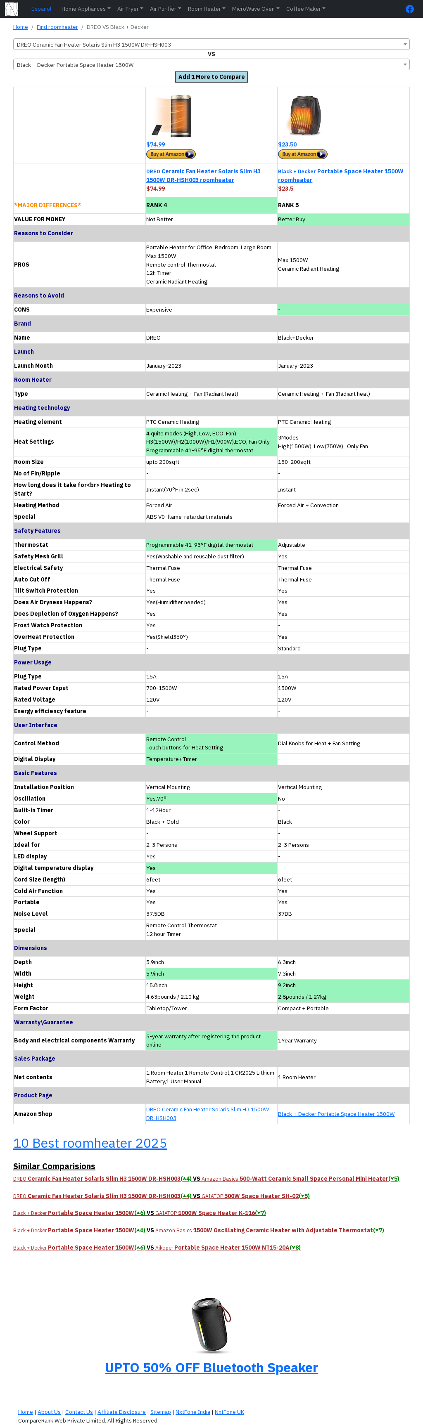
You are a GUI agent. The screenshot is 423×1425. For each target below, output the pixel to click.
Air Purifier (163, 8)
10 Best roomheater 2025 (90, 1142)
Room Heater (204, 8)
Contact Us (79, 1412)
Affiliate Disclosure (121, 1412)
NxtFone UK (229, 1412)
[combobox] (211, 44)
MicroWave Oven (253, 8)
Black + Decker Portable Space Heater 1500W (336, 1114)
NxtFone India (193, 1412)
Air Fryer (128, 8)
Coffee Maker (303, 8)
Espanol (41, 8)
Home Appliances (84, 8)
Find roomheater (57, 27)
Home (20, 27)
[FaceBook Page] (412, 9)
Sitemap (160, 1412)
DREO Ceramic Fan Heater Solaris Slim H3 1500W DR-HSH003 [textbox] (94, 44)
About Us (49, 1412)
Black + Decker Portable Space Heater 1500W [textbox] (75, 65)
